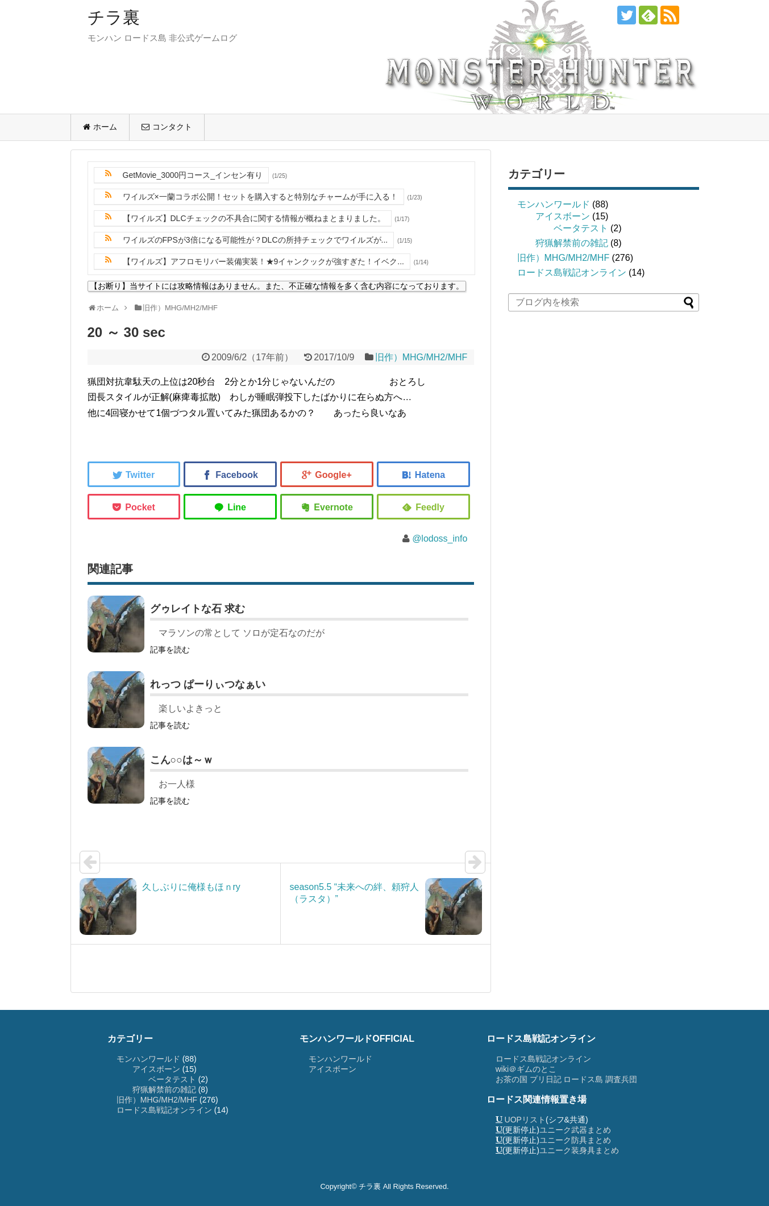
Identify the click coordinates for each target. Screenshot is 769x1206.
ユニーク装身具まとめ (579, 1150)
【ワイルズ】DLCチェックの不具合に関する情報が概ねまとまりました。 (254, 218)
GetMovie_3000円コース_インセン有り (193, 175)
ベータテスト (581, 228)
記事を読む (170, 649)
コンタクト (172, 126)
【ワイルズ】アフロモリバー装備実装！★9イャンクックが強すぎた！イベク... (263, 261)
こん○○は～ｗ (182, 760)
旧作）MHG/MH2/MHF (421, 357)
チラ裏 (114, 17)
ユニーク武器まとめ (575, 1129)
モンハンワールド (553, 204)
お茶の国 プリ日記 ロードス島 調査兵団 (567, 1079)
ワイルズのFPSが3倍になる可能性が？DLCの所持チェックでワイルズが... (255, 239)
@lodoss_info (439, 538)
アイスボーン (562, 216)
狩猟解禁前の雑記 (571, 243)
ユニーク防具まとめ (575, 1140)
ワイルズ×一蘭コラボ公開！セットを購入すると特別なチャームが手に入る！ (260, 196)
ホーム (105, 126)
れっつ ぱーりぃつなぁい (207, 684)
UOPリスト (525, 1119)
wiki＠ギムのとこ (526, 1069)
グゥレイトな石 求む (197, 608)
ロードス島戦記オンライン (571, 272)
